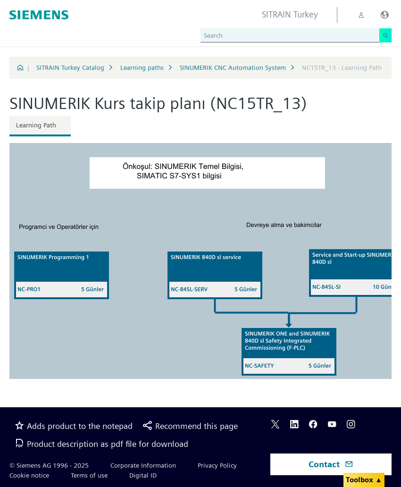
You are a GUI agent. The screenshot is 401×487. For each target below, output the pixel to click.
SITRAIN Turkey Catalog (70, 67)
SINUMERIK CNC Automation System (233, 67)
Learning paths (142, 67)
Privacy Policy (217, 465)
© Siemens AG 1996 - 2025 (49, 465)
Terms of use (89, 475)
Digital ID (143, 475)
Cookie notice (29, 475)
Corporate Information (143, 465)
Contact (331, 464)
